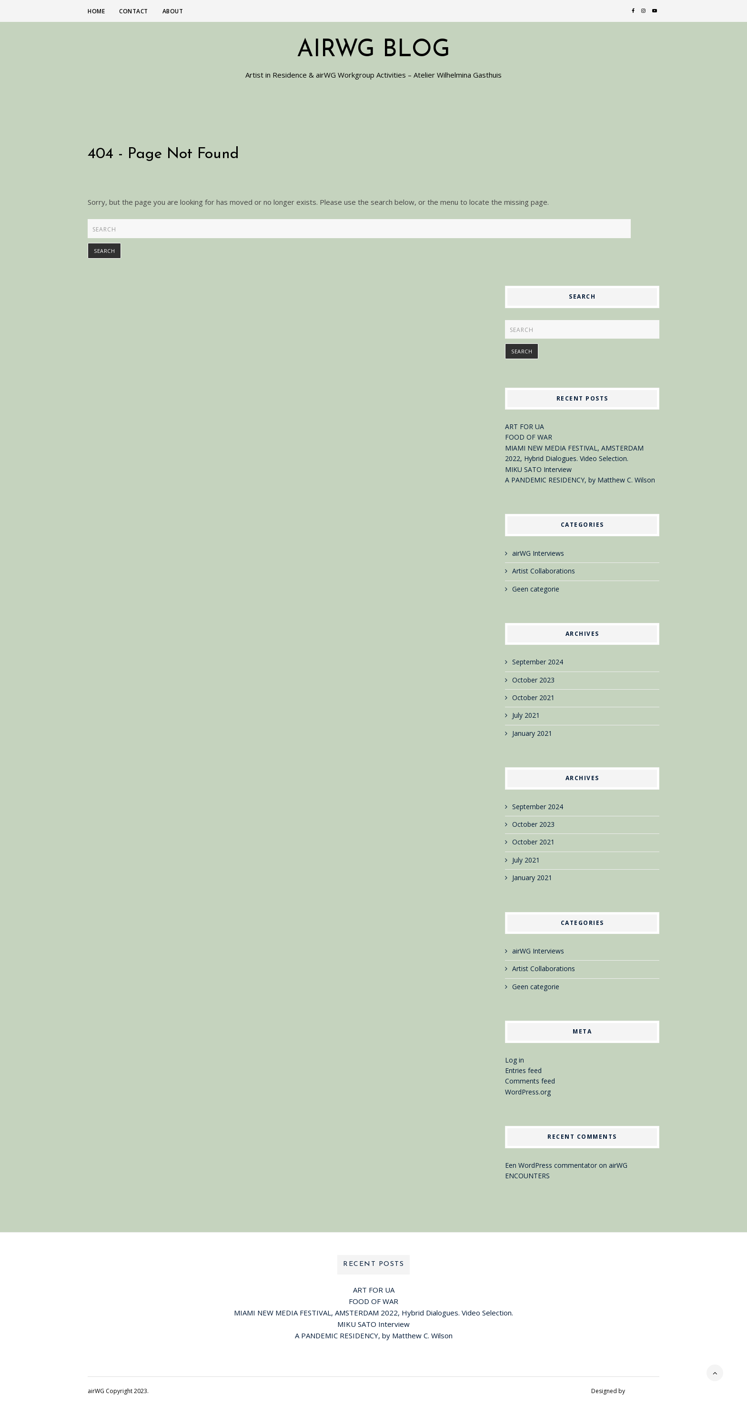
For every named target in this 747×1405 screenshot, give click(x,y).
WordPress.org (528, 1091)
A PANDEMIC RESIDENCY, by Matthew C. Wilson (580, 479)
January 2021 (532, 733)
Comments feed (530, 1080)
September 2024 (537, 661)
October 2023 (533, 679)
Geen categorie (535, 588)
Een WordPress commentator (551, 1165)
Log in (514, 1059)
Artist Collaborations (543, 570)
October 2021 (533, 697)
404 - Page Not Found (163, 154)
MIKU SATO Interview (538, 469)
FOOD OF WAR (528, 437)
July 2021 (526, 715)
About (172, 11)
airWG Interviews (538, 553)
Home (96, 11)
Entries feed (523, 1070)
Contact (133, 11)
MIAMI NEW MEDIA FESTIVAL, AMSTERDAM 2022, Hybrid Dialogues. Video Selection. (373, 1312)
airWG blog (373, 50)
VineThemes (642, 1391)
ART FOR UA (524, 426)
